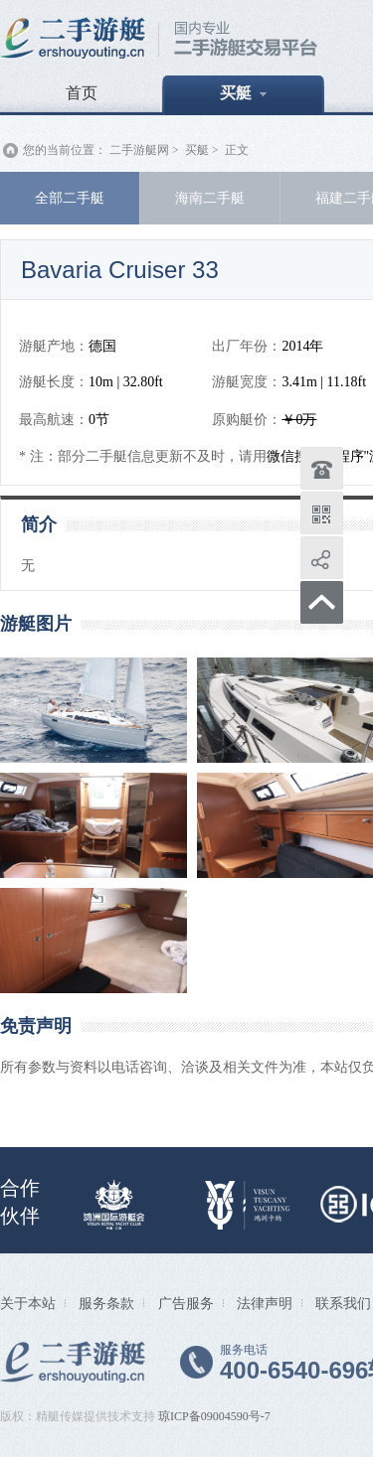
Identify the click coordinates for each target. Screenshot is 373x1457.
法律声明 (264, 1303)
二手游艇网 (139, 150)
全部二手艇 (69, 198)
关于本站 (28, 1303)
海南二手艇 (210, 198)
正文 (237, 150)
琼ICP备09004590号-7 (214, 1416)
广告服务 (186, 1303)
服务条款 (106, 1303)
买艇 (243, 92)
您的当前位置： (64, 150)
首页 (81, 92)
